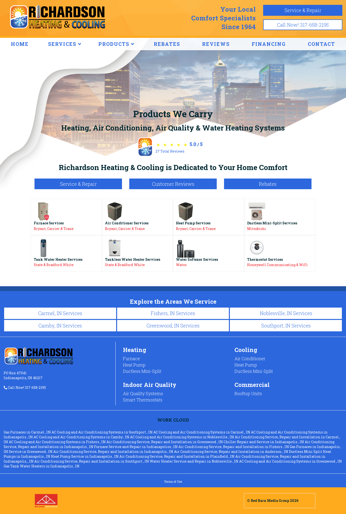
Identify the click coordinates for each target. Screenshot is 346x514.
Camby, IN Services (60, 325)
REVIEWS (216, 44)
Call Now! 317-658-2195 (303, 25)
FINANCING (269, 44)
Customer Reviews (173, 184)
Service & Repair (303, 10)
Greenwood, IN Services (173, 325)
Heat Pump (134, 365)
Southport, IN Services (286, 325)
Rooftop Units (248, 393)
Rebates (268, 184)
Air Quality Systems (143, 393)
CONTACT (321, 44)
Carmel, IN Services (60, 313)
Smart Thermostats (142, 400)
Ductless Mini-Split (142, 371)
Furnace (131, 358)
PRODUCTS (116, 44)
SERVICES (65, 44)
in (28, 432)
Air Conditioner (249, 358)
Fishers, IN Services (173, 313)
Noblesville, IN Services (286, 313)
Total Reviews (170, 151)
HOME (20, 44)
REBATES (167, 44)
